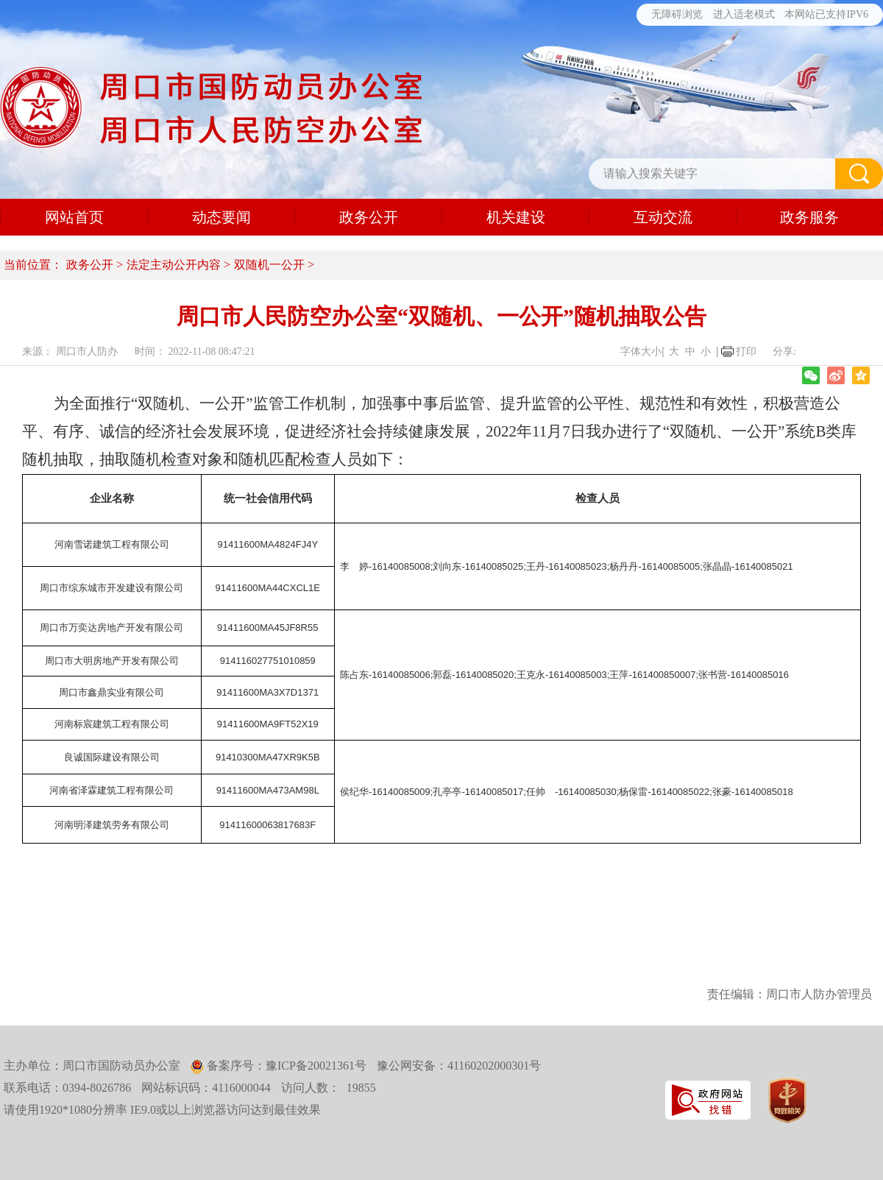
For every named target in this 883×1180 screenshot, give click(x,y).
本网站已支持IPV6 (826, 14)
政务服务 (809, 217)
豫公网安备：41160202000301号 (459, 1065)
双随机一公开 (269, 264)
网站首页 (74, 217)
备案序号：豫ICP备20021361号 (285, 1065)
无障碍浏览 (677, 14)
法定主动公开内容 (174, 264)
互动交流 (663, 217)
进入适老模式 (744, 14)
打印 (746, 351)
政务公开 (368, 217)
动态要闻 (221, 217)
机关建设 (515, 217)
